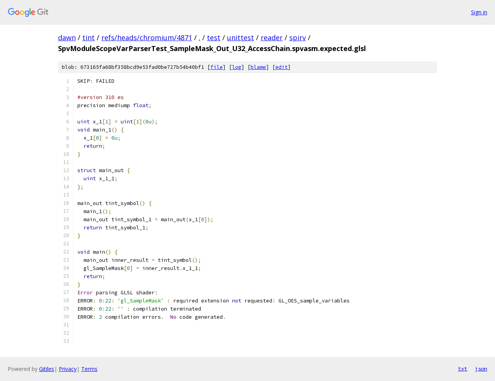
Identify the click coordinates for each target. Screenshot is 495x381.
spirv (297, 37)
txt (462, 368)
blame (258, 67)
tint (88, 37)
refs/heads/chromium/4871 (146, 37)
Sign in (479, 12)
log (236, 67)
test (213, 37)
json (481, 368)
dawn (67, 37)
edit (281, 67)
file (216, 67)
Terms (89, 368)
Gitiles (46, 368)
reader (272, 37)
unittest (240, 37)
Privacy (68, 368)
